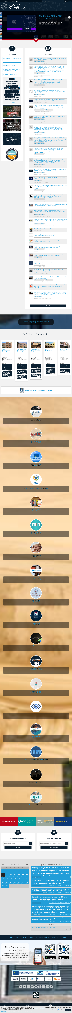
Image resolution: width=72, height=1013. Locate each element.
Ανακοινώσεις (15, 99)
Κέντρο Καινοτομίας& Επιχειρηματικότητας (36, 692)
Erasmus (39, 113)
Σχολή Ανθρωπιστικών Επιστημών (7, 347)
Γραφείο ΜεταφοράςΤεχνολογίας (36, 737)
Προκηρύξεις (44, 87)
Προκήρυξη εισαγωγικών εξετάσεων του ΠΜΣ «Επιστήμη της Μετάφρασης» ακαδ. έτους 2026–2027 (47, 240)
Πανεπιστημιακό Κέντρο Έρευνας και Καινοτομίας (36, 759)
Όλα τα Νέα (48, 305)
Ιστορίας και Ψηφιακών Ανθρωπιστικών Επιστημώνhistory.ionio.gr (6, 367)
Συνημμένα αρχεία (39, 61)
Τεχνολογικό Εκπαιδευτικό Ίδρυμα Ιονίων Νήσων (36, 390)
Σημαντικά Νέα (12, 54)
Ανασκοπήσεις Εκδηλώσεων (46, 111)
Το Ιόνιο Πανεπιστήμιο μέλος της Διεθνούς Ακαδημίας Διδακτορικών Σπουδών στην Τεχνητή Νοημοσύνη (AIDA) (49, 100)
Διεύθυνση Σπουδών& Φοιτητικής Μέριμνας (36, 669)
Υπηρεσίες (31, 937)
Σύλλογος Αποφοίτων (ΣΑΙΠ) (36, 782)
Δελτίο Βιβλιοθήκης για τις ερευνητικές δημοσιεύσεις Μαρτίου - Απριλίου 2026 (48, 262)
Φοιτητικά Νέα (51, 63)
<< (3, 864)
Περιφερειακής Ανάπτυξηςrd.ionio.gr (63, 366)
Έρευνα (43, 264)
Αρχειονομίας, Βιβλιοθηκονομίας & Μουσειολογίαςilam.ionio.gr (21, 366)
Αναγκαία (55, 1009)
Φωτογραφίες (49, 109)
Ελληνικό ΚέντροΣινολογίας (36, 601)
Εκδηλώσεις (15, 88)
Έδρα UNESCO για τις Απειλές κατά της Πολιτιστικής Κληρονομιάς (36, 487)
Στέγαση (46, 63)
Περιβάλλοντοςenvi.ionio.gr (49, 365)
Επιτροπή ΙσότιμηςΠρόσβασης (36, 624)
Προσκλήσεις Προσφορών (38, 76)
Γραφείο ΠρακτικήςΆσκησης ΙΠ (36, 556)
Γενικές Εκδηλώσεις (37, 111)
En (69, 1)
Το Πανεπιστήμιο (9, 937)
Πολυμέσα (44, 892)
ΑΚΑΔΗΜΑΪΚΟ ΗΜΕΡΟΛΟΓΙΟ (10, 74)
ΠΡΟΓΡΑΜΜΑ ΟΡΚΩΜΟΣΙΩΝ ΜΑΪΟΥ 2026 (12, 59)
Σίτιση (43, 63)
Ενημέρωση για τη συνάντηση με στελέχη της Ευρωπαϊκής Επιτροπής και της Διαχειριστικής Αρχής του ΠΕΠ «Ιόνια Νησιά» (50, 205)
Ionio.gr (64, 937)
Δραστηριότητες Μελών (46, 298)
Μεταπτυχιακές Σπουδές (38, 122)
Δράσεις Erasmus (44, 113)
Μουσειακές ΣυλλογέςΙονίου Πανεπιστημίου (36, 533)
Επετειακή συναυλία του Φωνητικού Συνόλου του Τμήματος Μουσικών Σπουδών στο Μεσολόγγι (50, 277)
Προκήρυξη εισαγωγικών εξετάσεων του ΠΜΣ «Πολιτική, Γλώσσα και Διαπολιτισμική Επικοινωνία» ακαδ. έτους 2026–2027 (49, 246)
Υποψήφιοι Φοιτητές (56, 937)
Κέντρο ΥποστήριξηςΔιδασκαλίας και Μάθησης (36, 578)
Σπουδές (24, 937)
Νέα (42, 937)
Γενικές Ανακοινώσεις (38, 63)
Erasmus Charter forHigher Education (36, 465)
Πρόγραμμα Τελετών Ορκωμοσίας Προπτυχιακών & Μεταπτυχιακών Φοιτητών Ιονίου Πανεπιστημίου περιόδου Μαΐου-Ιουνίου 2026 (50, 889)
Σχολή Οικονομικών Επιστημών (65, 346)
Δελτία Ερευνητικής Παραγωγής (40, 266)
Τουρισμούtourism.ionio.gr (64, 371)
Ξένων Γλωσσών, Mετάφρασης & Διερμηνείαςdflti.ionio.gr (6, 374)
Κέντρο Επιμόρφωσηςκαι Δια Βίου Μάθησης (36, 419)
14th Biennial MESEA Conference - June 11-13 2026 (43, 927)
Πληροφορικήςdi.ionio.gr (20, 372)
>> (27, 864)
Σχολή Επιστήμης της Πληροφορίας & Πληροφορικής (22, 347)
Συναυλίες (35, 113)
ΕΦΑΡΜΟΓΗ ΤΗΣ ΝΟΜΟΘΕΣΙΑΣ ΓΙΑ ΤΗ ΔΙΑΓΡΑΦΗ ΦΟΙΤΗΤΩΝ (11, 70)
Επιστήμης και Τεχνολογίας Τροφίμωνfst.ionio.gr (49, 371)
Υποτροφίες (15, 91)
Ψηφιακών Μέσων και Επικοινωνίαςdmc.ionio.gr (21, 376)
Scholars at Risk (36, 645)
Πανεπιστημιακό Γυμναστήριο (36, 804)
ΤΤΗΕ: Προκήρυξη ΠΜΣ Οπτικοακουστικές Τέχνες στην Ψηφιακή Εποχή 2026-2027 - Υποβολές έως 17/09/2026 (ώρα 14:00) (50, 170)
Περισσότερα (4, 1011)
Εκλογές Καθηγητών (12, 83)
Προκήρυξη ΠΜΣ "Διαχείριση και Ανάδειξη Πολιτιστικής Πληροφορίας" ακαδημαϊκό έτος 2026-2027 (50, 117)
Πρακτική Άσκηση (10, 97)
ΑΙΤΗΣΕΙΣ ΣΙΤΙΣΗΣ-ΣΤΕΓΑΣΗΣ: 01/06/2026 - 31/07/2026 (10, 64)
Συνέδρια (44, 288)
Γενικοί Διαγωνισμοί (46, 74)
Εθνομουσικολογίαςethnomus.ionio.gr (36, 375)
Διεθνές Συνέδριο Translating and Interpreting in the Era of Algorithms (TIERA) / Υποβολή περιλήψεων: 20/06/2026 (50, 234)
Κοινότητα (18, 937)
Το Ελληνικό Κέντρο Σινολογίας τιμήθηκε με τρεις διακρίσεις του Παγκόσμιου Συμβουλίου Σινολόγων (49, 918)
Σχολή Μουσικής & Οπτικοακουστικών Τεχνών (36, 347)
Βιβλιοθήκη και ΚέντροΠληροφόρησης (36, 510)
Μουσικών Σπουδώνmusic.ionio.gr (36, 371)
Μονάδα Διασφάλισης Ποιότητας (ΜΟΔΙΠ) (36, 442)
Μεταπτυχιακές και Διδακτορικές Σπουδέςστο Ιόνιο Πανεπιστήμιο (36, 322)
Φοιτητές (47, 937)
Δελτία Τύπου (44, 102)
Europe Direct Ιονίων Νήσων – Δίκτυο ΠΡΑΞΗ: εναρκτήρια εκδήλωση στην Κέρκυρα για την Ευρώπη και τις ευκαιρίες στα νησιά (49, 254)
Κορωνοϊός (8, 90)
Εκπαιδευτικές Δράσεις (38, 182)
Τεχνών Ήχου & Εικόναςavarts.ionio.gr (35, 366)
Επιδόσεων (61, 1009)
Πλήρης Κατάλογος (54, 847)
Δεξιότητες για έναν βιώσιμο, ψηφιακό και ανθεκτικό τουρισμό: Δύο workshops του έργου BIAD (49, 178)
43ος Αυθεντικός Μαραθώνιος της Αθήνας (43, 228)
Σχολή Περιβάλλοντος (50, 346)
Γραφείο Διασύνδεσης (36, 714)
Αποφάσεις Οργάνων (46, 216)
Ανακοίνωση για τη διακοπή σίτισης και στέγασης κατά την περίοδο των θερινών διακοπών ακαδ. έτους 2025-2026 (50, 59)
